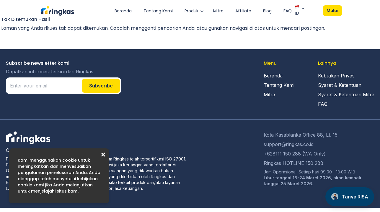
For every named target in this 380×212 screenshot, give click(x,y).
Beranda (123, 11)
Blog (267, 11)
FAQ (287, 11)
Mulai (332, 11)
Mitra (218, 11)
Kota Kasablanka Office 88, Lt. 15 (300, 135)
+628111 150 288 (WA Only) (295, 154)
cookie (69, 160)
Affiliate (243, 11)
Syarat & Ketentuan (339, 85)
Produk (191, 11)
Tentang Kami (158, 11)
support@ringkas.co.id (289, 144)
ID (297, 10)
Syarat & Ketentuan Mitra (346, 94)
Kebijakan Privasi (336, 76)
